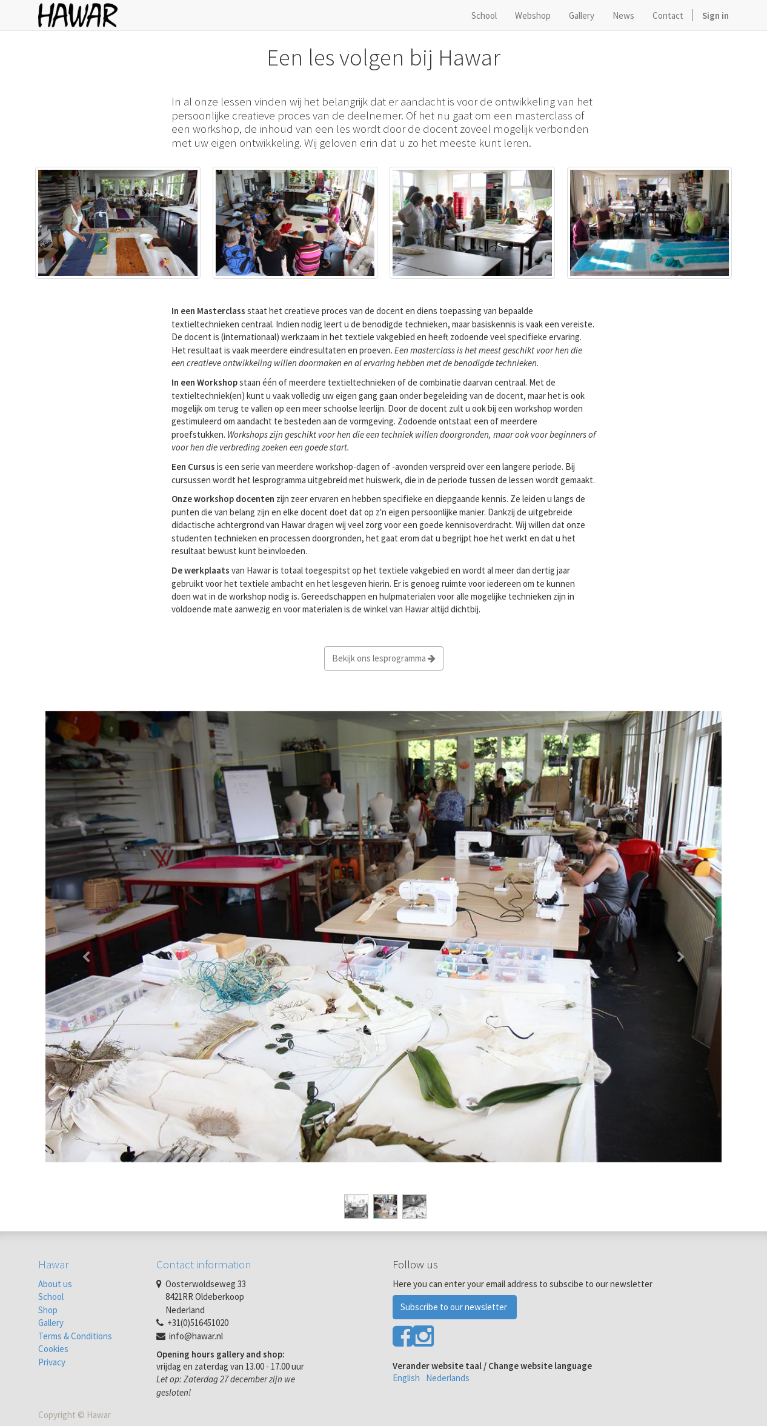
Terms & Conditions (75, 1336)
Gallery (51, 1322)
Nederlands (448, 1378)
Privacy (51, 1362)
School (51, 1296)
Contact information (203, 1264)
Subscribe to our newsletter (454, 1307)
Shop (48, 1310)
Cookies (53, 1348)
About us (55, 1284)
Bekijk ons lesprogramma (384, 658)
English (406, 1378)
